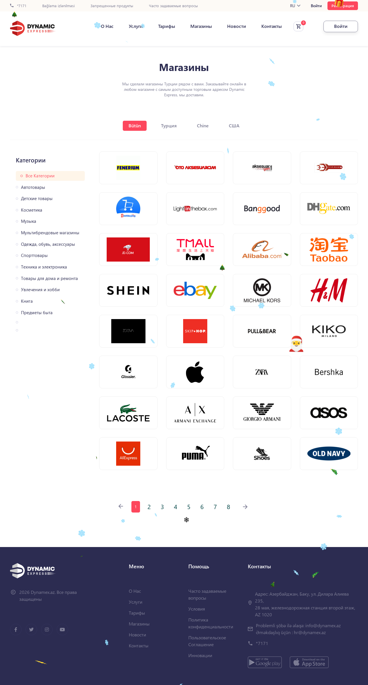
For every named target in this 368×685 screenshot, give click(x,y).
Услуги (136, 26)
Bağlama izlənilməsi (58, 6)
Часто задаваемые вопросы (173, 6)
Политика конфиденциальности (210, 623)
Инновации (200, 655)
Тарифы (166, 26)
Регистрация (342, 5)
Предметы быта (37, 312)
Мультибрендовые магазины (50, 232)
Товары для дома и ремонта (49, 278)
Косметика (31, 210)
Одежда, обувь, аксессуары (48, 244)
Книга (27, 301)
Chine (203, 125)
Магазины (201, 26)
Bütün (135, 125)
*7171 (18, 6)
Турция (169, 125)
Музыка (28, 221)
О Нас (107, 26)
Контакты (271, 26)
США (234, 125)
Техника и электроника (44, 267)
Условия (196, 609)
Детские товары (37, 198)
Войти (316, 5)
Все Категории (40, 176)
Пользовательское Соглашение (207, 640)
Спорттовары (34, 255)
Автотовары (33, 187)
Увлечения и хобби (40, 289)
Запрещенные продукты (112, 6)
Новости (236, 26)
